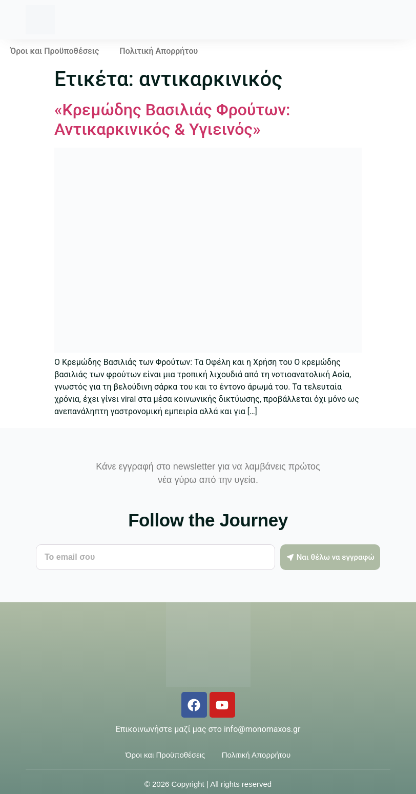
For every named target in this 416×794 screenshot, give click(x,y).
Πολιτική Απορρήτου (158, 51)
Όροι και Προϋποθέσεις (54, 51)
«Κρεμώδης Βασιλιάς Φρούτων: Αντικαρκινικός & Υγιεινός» (172, 119)
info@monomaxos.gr (262, 729)
